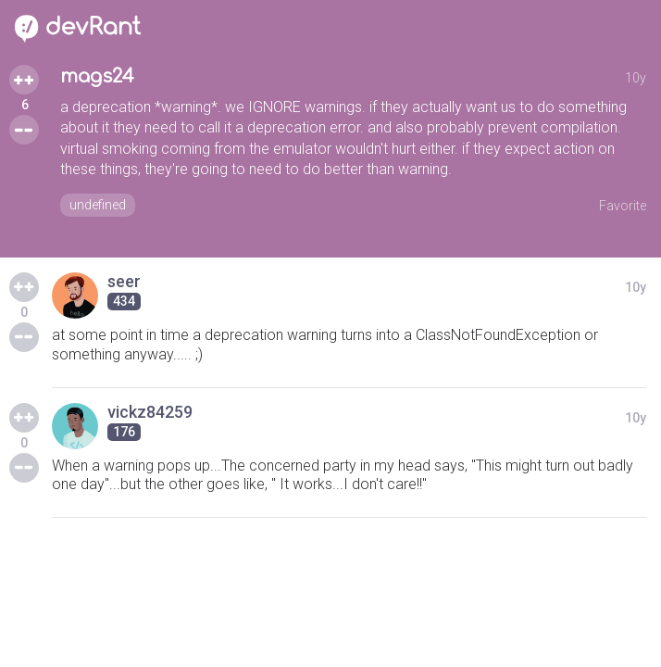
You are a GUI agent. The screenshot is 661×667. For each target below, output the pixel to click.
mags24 (97, 76)
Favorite (622, 205)
